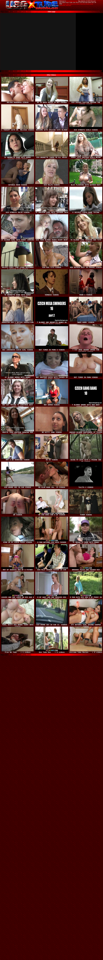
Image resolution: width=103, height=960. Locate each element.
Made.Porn (82, 3)
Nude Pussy (68, 5)
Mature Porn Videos (74, 3)
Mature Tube (66, 3)
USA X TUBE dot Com (71, 1)
